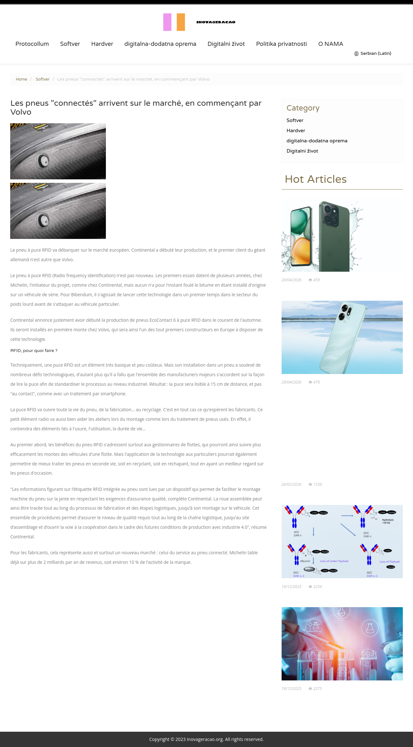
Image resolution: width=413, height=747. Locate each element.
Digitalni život (226, 44)
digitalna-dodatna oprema (160, 44)
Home (21, 79)
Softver (70, 44)
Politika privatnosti (281, 44)
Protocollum (32, 44)
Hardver (102, 44)
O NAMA (330, 44)
